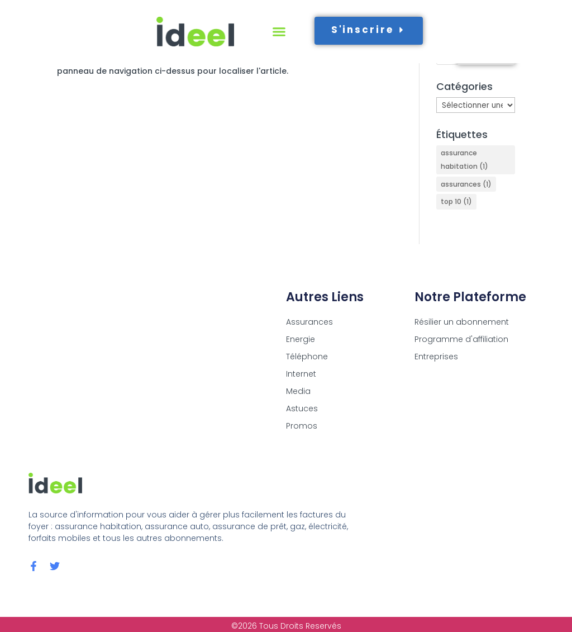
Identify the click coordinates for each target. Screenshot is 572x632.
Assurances (309, 321)
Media (298, 391)
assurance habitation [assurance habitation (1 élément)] (464, 159)
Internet (301, 373)
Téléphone (307, 356)
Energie (300, 339)
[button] (279, 31)
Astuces (302, 408)
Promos (301, 425)
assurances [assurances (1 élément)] (466, 184)
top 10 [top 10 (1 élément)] (456, 201)
